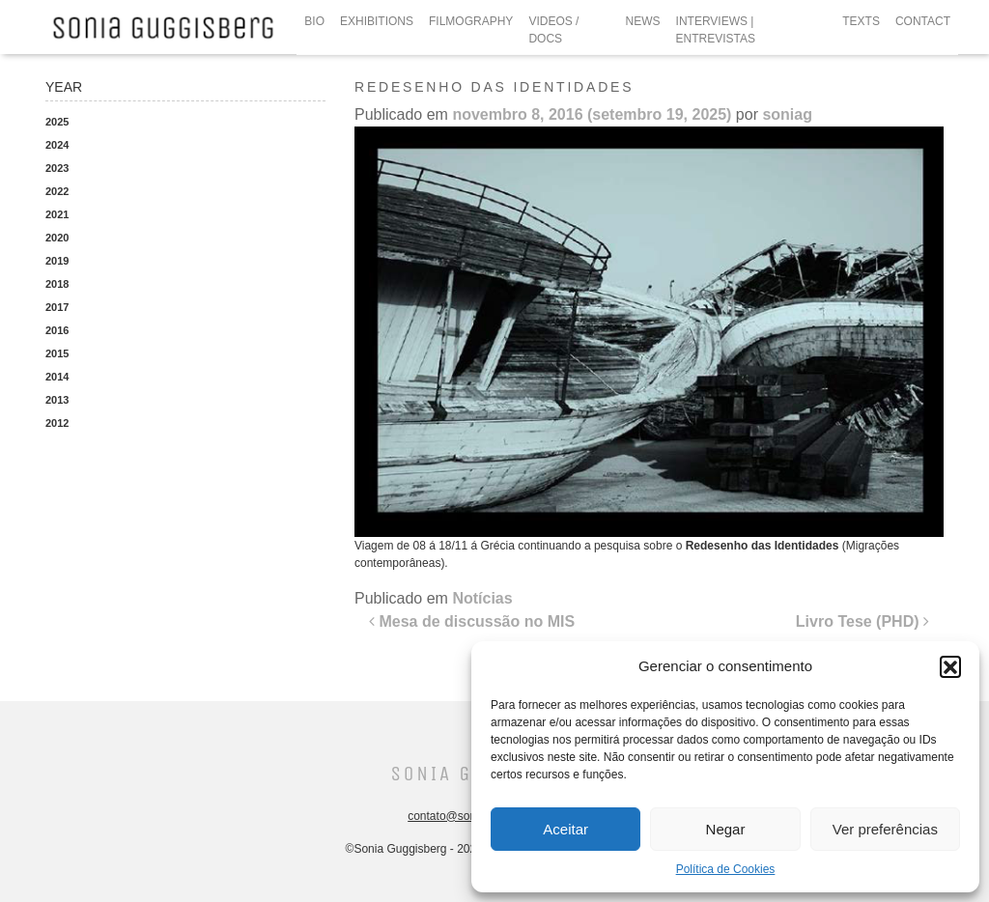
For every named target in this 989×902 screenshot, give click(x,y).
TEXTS (861, 21)
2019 (57, 261)
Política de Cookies (726, 869)
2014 (57, 376)
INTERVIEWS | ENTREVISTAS (715, 29)
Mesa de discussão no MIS (472, 621)
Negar (726, 829)
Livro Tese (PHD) (862, 621)
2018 (57, 284)
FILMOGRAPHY (471, 21)
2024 (57, 145)
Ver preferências (885, 829)
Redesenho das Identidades (762, 545)
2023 (57, 168)
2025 (57, 121)
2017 (57, 307)
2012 (57, 423)
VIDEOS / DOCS (553, 29)
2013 (57, 400)
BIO (314, 21)
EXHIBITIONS (376, 21)
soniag (787, 114)
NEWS (643, 21)
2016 (57, 330)
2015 (57, 353)
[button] (950, 666)
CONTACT (922, 21)
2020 (57, 237)
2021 (57, 214)
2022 (57, 191)
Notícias (482, 598)
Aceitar (565, 829)
